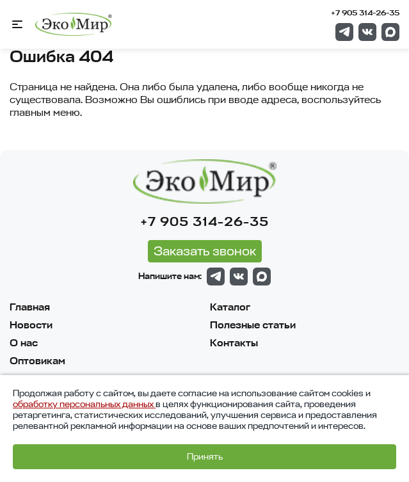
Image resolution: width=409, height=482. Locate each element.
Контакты (234, 343)
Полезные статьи (253, 325)
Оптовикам (37, 361)
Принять (205, 456)
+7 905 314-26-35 (365, 13)
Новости (31, 325)
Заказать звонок (205, 251)
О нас (24, 343)
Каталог (230, 307)
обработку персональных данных (84, 404)
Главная (30, 307)
